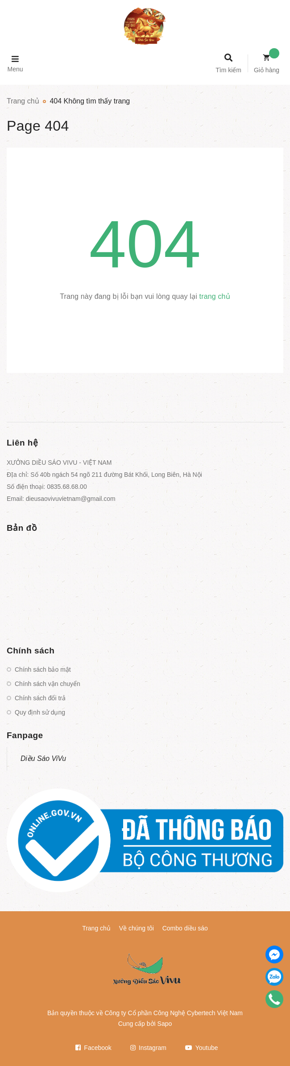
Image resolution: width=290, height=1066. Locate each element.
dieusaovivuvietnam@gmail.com (71, 498)
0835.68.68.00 (67, 486)
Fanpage (25, 735)
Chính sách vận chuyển (47, 683)
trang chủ (214, 296)
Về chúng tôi (136, 928)
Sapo (164, 1023)
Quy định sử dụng (40, 712)
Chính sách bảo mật (43, 669)
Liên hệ (22, 442)
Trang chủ (96, 928)
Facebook (93, 1047)
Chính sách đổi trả (40, 698)
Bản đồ (22, 528)
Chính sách (30, 650)
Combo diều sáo (185, 928)
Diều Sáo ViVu (43, 758)
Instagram (148, 1047)
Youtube (201, 1047)
